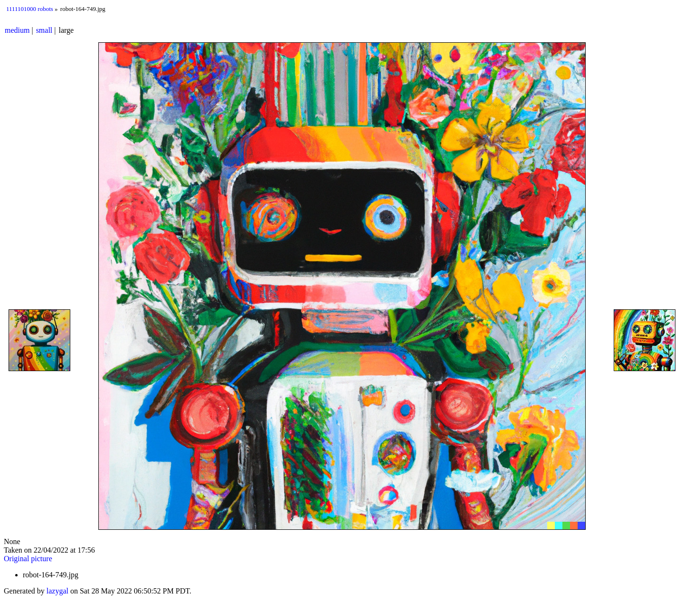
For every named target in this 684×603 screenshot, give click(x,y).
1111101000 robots (29, 8)
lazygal (57, 591)
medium (17, 30)
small (44, 30)
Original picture (28, 559)
